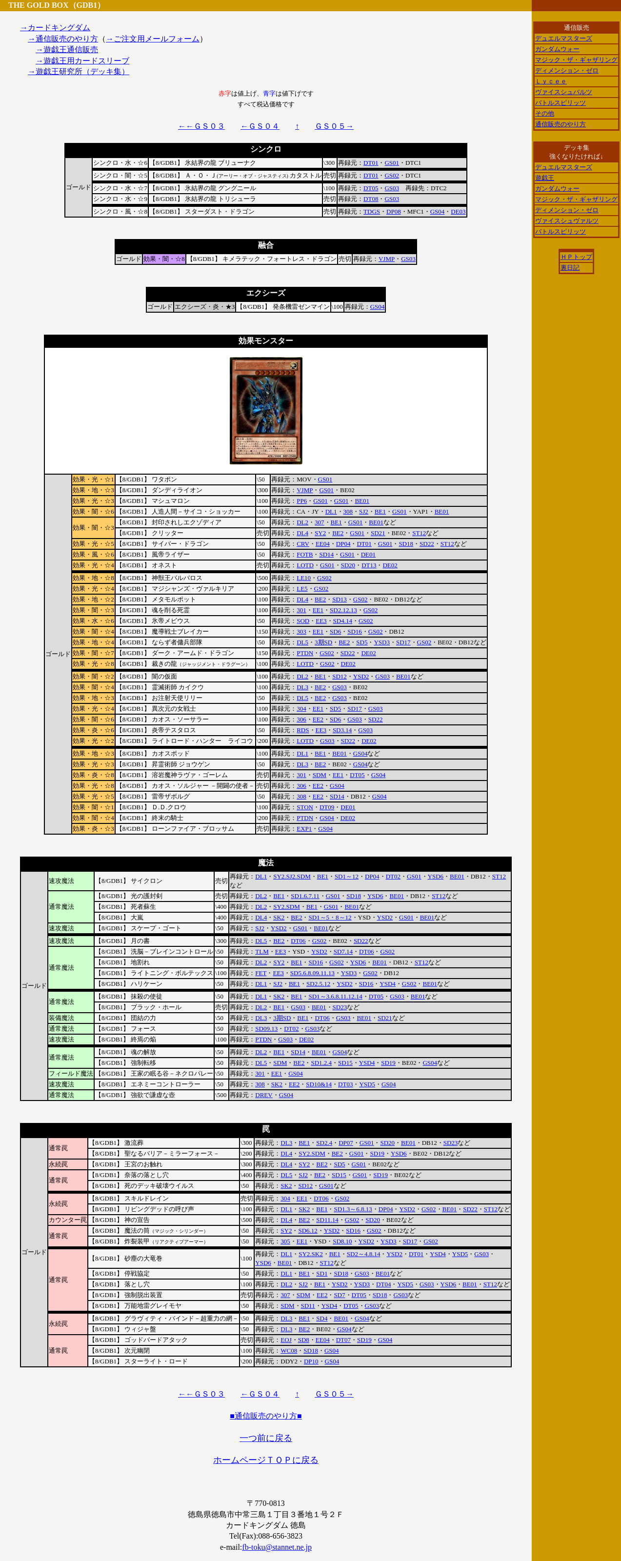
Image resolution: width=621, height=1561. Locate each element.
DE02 (389, 565)
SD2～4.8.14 (364, 1254)
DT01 (370, 162)
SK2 (278, 917)
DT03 (345, 1084)
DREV (263, 1095)
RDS (303, 730)
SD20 (348, 565)
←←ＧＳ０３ (201, 126)
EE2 (318, 719)
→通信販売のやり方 (63, 39)
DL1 (331, 511)
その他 (544, 113)
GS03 (391, 188)
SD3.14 (342, 730)
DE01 (368, 554)
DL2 (302, 522)
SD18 (406, 543)
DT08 (370, 198)
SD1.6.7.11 (305, 896)
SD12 (339, 676)
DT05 (370, 188)
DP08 (393, 211)
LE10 (304, 577)
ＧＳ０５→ (334, 126)
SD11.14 (327, 1219)
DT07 (343, 1339)
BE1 (380, 511)
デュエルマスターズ (563, 38)
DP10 (311, 1361)
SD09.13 (266, 1028)
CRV (303, 543)
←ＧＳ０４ (260, 126)
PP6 (302, 500)
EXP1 (304, 828)
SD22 (427, 543)
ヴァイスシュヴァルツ (567, 220)
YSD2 (361, 676)
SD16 (354, 631)
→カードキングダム (55, 27)
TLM (261, 951)
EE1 (318, 610)
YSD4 (388, 983)
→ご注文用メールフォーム (153, 39)
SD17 (403, 642)
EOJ (285, 1339)
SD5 (361, 642)
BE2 (337, 533)
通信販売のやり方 (560, 124)
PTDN (305, 653)
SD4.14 (342, 620)
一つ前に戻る (266, 1438)
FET (260, 973)
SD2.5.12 (318, 983)
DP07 (346, 1142)
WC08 (288, 1350)
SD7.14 (343, 951)
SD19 (388, 1062)
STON (305, 807)
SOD (303, 620)
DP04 (343, 543)
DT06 (298, 940)
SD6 (335, 631)
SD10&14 (319, 1084)
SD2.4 (324, 1142)
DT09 (327, 807)
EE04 (323, 543)
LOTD (305, 565)
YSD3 (382, 642)
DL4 (302, 533)
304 (301, 708)
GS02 (391, 175)
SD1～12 (347, 876)
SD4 (321, 1318)
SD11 (308, 1305)
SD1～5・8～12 (329, 917)
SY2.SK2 (311, 1254)
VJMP (387, 258)
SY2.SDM (286, 906)
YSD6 (436, 876)
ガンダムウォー (557, 49)
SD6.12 (307, 1230)
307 (319, 522)
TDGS (371, 211)
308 (348, 511)
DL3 (302, 687)
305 (285, 1241)
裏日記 (570, 267)
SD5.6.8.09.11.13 (312, 973)
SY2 (320, 533)
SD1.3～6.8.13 (353, 1209)
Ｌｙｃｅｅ (551, 81)
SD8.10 (342, 1241)
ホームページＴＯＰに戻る (266, 1460)
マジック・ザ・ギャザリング (576, 59)
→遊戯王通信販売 (67, 49)
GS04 (437, 211)
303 (301, 631)
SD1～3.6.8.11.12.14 (335, 996)
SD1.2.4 (321, 1062)
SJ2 (363, 511)
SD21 (378, 533)
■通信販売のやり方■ (265, 1416)
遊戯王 (544, 177)
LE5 (302, 588)
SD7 (339, 1295)
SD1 (321, 1273)
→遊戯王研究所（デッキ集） (78, 71)
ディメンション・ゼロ (567, 70)
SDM (319, 775)
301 (301, 610)
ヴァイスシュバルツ (563, 92)
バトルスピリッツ (560, 102)
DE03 (458, 211)
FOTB (305, 554)
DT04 (383, 1284)
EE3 (321, 620)
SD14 (326, 554)
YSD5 (367, 1084)
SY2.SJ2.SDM (292, 876)
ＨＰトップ (576, 256)
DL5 (302, 642)
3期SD (323, 642)
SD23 (340, 1007)
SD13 (339, 599)
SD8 (303, 1339)
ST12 (419, 533)
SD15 (345, 1062)
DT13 (368, 565)
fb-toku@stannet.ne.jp (277, 1547)
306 (301, 719)
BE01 (362, 500)
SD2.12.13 (343, 610)
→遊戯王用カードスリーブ (82, 61)
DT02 (393, 876)
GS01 (391, 162)
